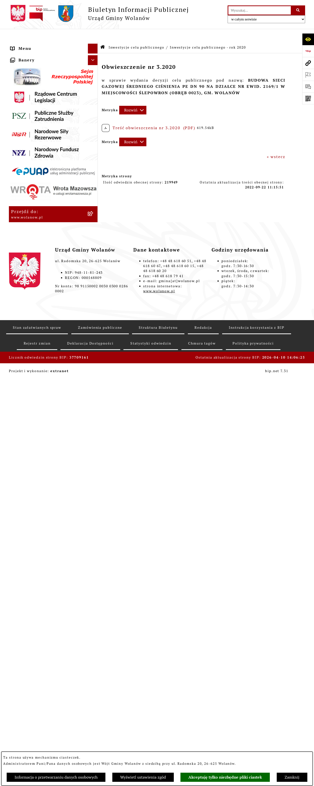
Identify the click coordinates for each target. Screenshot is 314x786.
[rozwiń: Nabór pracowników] (94, 435)
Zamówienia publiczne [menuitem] (35, 183)
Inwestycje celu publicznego (136, 34)
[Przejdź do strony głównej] (99, 13)
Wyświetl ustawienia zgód (143, 777)
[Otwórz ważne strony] (308, 75)
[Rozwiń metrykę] (132, 97)
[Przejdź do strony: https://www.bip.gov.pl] (308, 51)
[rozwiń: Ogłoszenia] (94, 104)
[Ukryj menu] (93, 35)
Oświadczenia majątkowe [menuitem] (38, 153)
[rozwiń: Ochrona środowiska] (94, 416)
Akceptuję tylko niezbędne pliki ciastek (225, 777)
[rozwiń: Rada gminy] (94, 75)
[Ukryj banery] (93, 496)
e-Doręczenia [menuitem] (25, 455)
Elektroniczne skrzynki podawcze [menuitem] (47, 465)
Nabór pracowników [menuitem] (32, 435)
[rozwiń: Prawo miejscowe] (94, 114)
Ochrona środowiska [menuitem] (33, 415)
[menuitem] (53, 209)
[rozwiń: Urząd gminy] (94, 85)
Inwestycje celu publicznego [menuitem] (42, 193)
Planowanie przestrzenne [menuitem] (39, 173)
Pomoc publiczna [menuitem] (29, 143)
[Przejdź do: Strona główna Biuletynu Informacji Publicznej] (102, 34)
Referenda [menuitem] (22, 405)
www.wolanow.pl (159, 727)
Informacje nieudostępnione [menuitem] (42, 474)
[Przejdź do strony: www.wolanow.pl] (308, 63)
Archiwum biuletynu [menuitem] (33, 484)
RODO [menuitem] (17, 45)
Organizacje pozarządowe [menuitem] (39, 425)
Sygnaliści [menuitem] (22, 445)
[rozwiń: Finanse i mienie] (94, 124)
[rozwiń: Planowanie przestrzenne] (94, 173)
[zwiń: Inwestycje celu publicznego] (94, 193)
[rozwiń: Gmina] (94, 55)
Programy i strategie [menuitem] (33, 163)
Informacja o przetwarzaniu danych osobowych (56, 777)
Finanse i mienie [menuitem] (29, 124)
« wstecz (276, 143)
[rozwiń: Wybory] (94, 396)
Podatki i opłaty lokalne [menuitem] (37, 134)
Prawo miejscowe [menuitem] (30, 114)
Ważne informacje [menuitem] (30, 65)
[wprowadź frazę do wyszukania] (260, 10)
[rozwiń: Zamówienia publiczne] (94, 183)
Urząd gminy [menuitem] (25, 84)
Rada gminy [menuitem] (23, 74)
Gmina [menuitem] (18, 55)
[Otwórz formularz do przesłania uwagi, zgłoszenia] (308, 86)
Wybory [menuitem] (19, 396)
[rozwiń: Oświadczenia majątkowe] (94, 154)
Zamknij (292, 777)
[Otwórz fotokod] (308, 98)
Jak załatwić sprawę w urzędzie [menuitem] (45, 94)
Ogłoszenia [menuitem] (23, 104)
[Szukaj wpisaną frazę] (298, 10)
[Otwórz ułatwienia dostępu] (308, 39)
